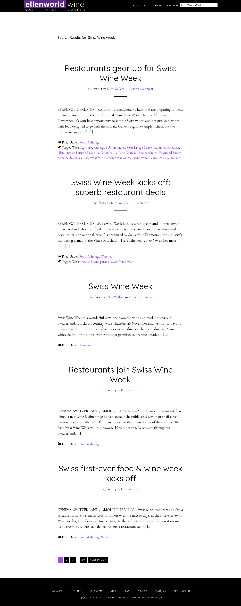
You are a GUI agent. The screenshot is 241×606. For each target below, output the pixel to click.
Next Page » (98, 559)
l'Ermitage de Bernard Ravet (76, 153)
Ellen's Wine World (54, 6)
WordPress (148, 597)
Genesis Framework (129, 597)
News (104, 537)
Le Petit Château (125, 153)
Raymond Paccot (170, 153)
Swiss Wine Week (101, 158)
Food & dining (89, 142)
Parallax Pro (107, 597)
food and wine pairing (94, 262)
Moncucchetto (147, 153)
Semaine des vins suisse (73, 158)
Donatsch (173, 148)
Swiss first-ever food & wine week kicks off (120, 473)
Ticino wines (140, 158)
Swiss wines (122, 158)
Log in (159, 597)
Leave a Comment (141, 89)
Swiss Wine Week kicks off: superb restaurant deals (120, 187)
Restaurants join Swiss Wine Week (120, 374)
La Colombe (104, 153)
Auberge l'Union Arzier (109, 148)
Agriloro (86, 148)
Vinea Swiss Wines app (165, 158)
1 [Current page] (61, 559)
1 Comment (141, 203)
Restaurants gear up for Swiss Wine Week (120, 73)
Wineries (106, 257)
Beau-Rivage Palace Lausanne (146, 148)
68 (84, 559)
